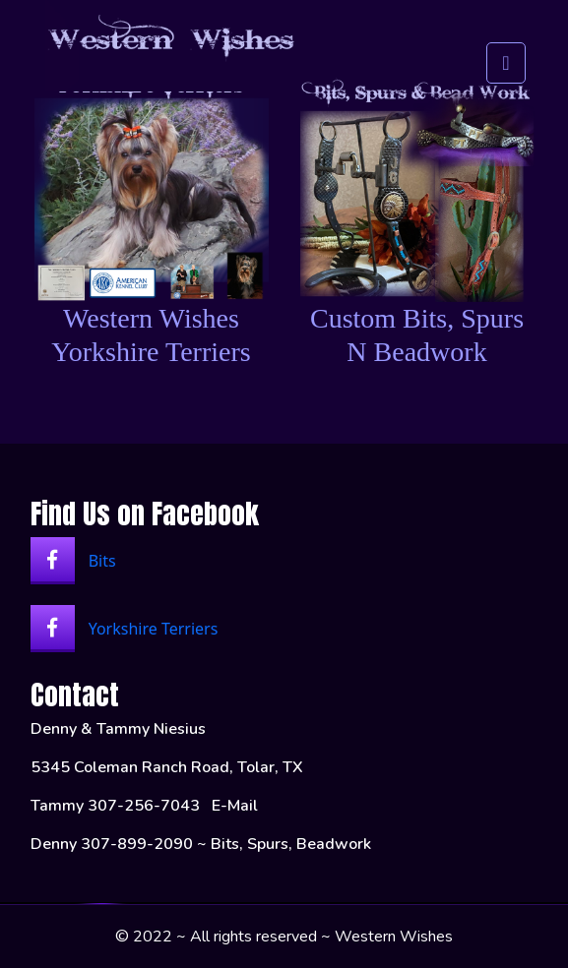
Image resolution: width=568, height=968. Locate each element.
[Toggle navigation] (505, 48)
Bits (73, 559)
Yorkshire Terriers (125, 627)
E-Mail (235, 806)
